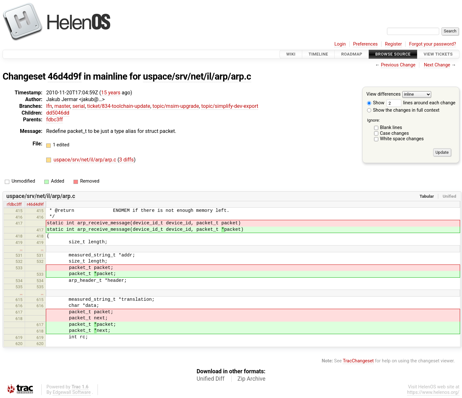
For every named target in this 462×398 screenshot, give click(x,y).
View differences (383, 94)
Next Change (437, 65)
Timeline (318, 54)
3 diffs (126, 160)
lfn (49, 106)
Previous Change (398, 65)
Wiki (290, 54)
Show (375, 103)
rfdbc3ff (14, 204)
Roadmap (351, 54)
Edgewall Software (72, 392)
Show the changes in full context (403, 110)
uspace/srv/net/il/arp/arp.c (197, 76)
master (62, 106)
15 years (110, 93)
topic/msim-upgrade (175, 106)
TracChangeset (358, 361)
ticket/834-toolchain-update (118, 106)
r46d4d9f (35, 204)
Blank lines (391, 127)
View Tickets (438, 54)
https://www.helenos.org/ (433, 392)
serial (79, 106)
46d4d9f (64, 76)
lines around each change (421, 103)
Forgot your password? (432, 44)
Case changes (394, 133)
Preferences (365, 44)
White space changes (402, 139)
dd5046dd (57, 113)
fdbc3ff (54, 120)
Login (340, 44)
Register (393, 44)
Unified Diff (211, 379)
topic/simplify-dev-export (229, 106)
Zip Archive (251, 379)
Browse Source (393, 54)
